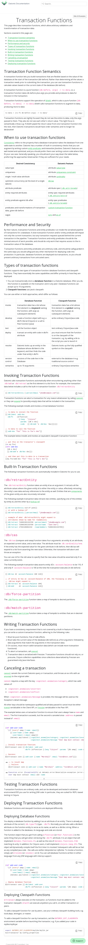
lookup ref (35, 499)
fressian (41, 700)
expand (17, 399)
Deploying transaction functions (21, 63)
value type (60, 167)
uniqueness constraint (66, 171)
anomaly (7, 670)
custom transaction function (60, 206)
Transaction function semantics (21, 37)
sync (50, 213)
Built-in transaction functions (20, 52)
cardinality (60, 176)
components (76, 488)
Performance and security (19, 43)
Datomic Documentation (18, 3)
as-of (58, 213)
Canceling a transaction (18, 58)
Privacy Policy (11, 940)
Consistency (9, 142)
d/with (48, 100)
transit (7, 700)
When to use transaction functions (22, 40)
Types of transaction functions (21, 46)
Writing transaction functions (20, 55)
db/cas (51, 180)
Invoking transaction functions (21, 49)
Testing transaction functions (20, 60)
